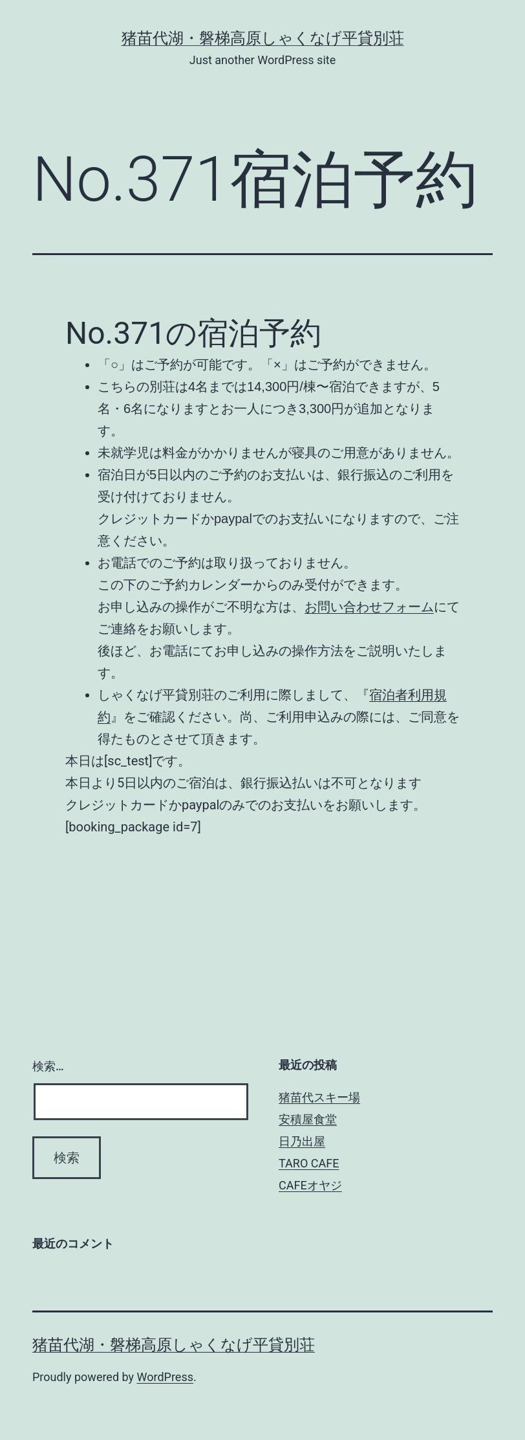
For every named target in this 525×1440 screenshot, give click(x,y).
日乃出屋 (302, 1141)
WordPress (165, 1377)
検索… (48, 1066)
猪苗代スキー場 (319, 1097)
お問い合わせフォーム (369, 607)
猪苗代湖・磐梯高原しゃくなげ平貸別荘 (263, 38)
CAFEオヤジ (310, 1185)
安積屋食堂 (308, 1119)
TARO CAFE (309, 1163)
